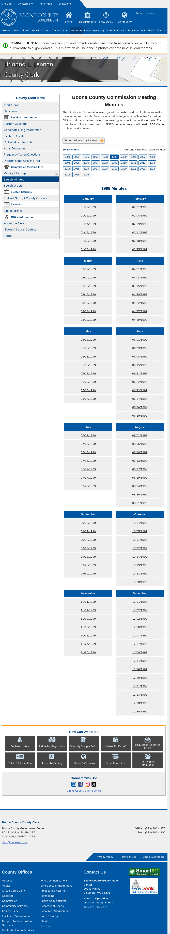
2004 (67, 162)
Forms (8, 235)
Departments (87, 21)
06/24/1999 (131, 400)
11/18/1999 (80, 636)
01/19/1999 (80, 233)
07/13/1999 (80, 453)
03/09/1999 (80, 287)
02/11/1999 (131, 233)
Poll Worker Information (19, 142)
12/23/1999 (131, 696)
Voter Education (14, 148)
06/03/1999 (131, 349)
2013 (152, 162)
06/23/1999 (131, 391)
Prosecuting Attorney (94, 30)
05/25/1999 (80, 391)
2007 (95, 162)
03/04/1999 (80, 278)
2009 (114, 162)
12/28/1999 (131, 704)
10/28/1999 (131, 583)
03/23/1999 (80, 312)
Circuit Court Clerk (30, 30)
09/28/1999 (80, 566)
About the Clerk (14, 223)
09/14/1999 (80, 541)
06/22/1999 (131, 383)
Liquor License (13, 210)
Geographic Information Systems (17, 923)
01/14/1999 (80, 225)
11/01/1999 (80, 603)
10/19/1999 (131, 566)
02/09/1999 (131, 225)
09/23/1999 (80, 558)
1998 (105, 156)
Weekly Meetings (15, 173)
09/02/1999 (80, 524)
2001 (133, 156)
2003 (152, 156)
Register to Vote (20, 746)
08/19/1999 (131, 479)
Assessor (6, 30)
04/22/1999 (131, 304)
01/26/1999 (80, 242)
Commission (58, 30)
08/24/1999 (131, 487)
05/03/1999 (80, 341)
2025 (76, 174)
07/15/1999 (80, 462)
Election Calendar (15, 123)
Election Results (14, 136)
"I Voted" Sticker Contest (20, 229)
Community (124, 21)
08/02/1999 (131, 436)
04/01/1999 (131, 270)
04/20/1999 (131, 295)
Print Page (45, 3)
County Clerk (76, 30)
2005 (76, 162)
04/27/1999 (131, 312)
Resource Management (55, 911)
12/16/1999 (131, 670)
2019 (114, 168)
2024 (67, 174)
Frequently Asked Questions (22, 154)
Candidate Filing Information (22, 130)
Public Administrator (116, 30)
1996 (86, 156)
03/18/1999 (80, 304)
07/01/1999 (80, 436)
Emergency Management (56, 885)
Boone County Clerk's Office (84, 790)
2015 (76, 168)
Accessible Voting (52, 763)
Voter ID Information (20, 763)
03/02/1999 (80, 270)
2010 (124, 162)
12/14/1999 (131, 662)
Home (69, 21)
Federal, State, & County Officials (25, 198)
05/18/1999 (80, 374)
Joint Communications (54, 880)
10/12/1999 (131, 549)
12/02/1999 (131, 611)
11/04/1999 (80, 611)
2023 (152, 168)
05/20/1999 (80, 383)
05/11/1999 (80, 357)
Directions (10, 111)
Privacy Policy (104, 856)
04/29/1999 (131, 321)
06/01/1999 (131, 341)
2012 (142, 162)
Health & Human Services (18, 930)
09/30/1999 (80, 574)
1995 (76, 156)
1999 (114, 156)
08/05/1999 (131, 445)
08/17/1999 (131, 470)
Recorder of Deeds (137, 30)
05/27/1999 (80, 400)
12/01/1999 (131, 603)
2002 (142, 156)
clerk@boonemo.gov (14, 842)
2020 (124, 168)
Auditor (16, 30)
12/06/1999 (131, 628)
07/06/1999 (80, 445)
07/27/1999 (80, 479)
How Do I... (106, 21)
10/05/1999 (131, 532)
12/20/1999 (131, 679)
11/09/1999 (80, 620)
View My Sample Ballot (83, 746)
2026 (86, 174)
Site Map (6, 3)
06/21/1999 (131, 374)
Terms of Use (128, 856)
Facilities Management (16, 916)
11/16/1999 (80, 628)
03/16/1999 (80, 295)
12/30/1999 (131, 712)
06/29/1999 (131, 417)
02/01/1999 (131, 208)
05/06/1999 (80, 349)
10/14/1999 (131, 558)
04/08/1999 (131, 278)
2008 (105, 162)
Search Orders (13, 185)
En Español (65, 3)
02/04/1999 (131, 216)
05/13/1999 (80, 366)
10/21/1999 (131, 574)
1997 (95, 156)
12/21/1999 (131, 687)
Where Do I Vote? (115, 746)
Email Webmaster (154, 856)
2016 (86, 168)
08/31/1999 (131, 504)
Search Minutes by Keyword (82, 140)
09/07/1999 (80, 532)
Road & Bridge (49, 916)
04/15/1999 (131, 287)
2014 (67, 168)
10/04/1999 (131, 524)
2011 (133, 162)
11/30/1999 (80, 653)
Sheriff (151, 30)
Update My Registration (52, 746)
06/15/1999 (131, 366)
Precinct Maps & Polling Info (22, 160)
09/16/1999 (80, 549)
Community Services (15, 905)
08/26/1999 (131, 495)
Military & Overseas (83, 763)
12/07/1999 (131, 636)
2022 (142, 168)
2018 (105, 168)
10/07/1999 (131, 541)
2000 (124, 156)
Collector (45, 30)
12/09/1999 (131, 653)
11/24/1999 (80, 645)
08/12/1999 (131, 462)
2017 (95, 168)
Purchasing (47, 895)
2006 (86, 162)
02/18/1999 (131, 242)
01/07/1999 (80, 208)
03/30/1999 (80, 321)
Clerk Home (11, 105)
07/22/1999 (80, 470)
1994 (67, 156)
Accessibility (25, 3)
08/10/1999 (131, 453)
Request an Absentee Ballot (147, 746)
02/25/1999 (131, 250)
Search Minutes (14, 179)
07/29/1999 (80, 487)
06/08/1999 (131, 357)
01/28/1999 (80, 250)
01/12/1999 (80, 216)
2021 (133, 168)
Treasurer (161, 30)
